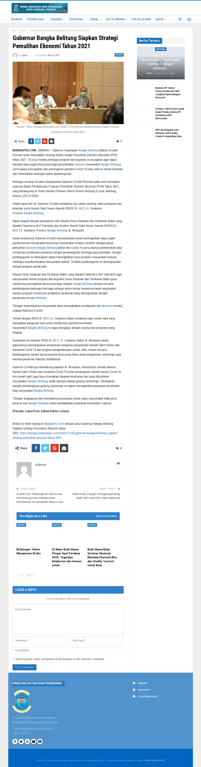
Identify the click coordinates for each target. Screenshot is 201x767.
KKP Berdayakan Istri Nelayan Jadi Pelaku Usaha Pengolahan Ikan (168, 133)
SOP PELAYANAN (115, 19)
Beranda (16, 19)
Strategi (33, 160)
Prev (21, 575)
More (159, 19)
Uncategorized (147, 696)
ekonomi (80, 164)
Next (30, 575)
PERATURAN (76, 19)
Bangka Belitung (88, 150)
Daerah (119, 55)
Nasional (161, 49)
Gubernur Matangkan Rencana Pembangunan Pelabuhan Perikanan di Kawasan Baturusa (39, 498)
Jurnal (94, 19)
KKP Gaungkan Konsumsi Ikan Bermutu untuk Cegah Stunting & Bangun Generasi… (161, 62)
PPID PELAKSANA (141, 19)
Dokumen (56, 19)
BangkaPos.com (54, 424)
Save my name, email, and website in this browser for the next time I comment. (60, 659)
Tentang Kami (35, 19)
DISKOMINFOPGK (155, 760)
